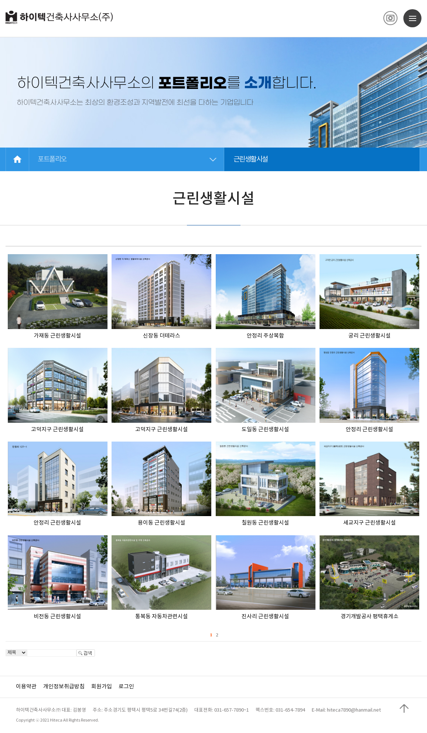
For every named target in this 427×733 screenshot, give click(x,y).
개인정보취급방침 (64, 687)
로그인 (126, 687)
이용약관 (26, 687)
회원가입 (101, 687)
